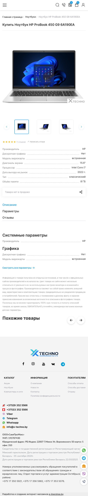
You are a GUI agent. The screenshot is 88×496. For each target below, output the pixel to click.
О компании (36, 383)
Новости (35, 387)
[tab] (44, 205)
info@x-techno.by (17, 426)
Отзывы (71, 391)
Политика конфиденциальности (45, 396)
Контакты (35, 391)
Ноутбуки (8, 387)
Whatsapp (10, 422)
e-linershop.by (56, 494)
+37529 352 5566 (15, 405)
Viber (7, 413)
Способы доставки (76, 387)
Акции (7, 383)
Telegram (9, 418)
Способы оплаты (76, 383)
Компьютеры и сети (13, 391)
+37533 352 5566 (15, 409)
